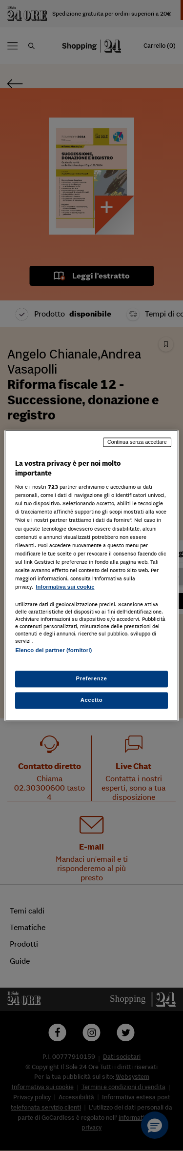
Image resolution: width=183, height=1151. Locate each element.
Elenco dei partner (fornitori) (53, 650)
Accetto (92, 700)
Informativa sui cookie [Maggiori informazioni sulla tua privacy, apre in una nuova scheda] (65, 587)
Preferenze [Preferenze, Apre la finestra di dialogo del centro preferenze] (91, 679)
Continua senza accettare (137, 442)
